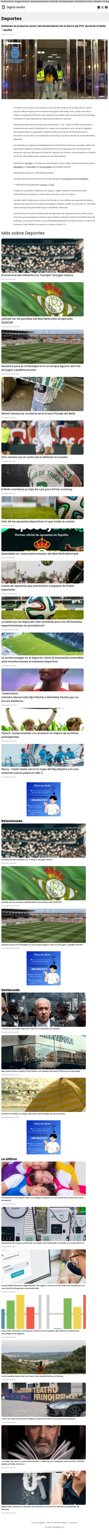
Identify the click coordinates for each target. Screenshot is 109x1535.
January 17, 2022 (47, 184)
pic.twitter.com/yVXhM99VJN (75, 178)
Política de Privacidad (57, 1522)
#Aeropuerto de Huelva (40, 1)
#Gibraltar (97, 1)
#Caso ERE (54, 1)
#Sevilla (28, 163)
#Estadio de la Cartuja (83, 1)
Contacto (73, 1522)
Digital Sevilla (13, 7)
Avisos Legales (38, 1522)
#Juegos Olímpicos (22, 1)
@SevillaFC (32, 167)
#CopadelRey (46, 167)
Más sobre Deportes (23, 233)
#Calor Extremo (7, 1)
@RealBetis (18, 167)
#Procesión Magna (66, 1)
